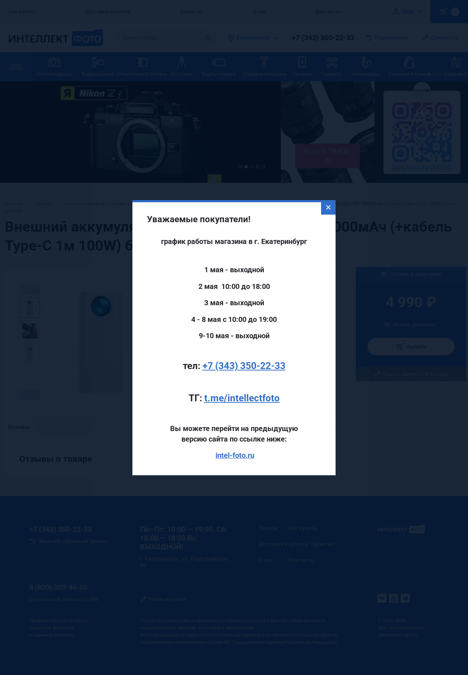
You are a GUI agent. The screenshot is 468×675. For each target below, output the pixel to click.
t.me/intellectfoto (242, 382)
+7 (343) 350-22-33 (244, 350)
